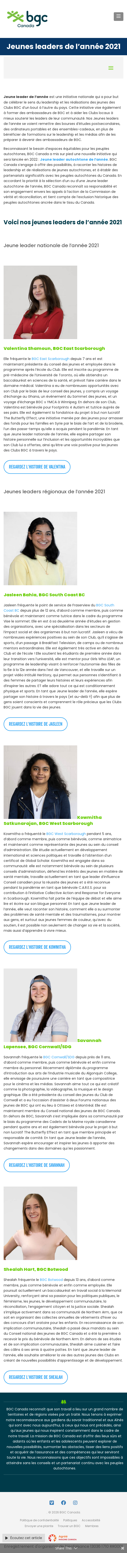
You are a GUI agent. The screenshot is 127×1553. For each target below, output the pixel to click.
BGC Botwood (51, 1279)
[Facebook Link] (63, 1503)
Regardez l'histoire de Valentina (37, 467)
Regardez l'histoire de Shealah (36, 1377)
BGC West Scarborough (66, 833)
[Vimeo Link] (51, 1503)
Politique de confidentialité (39, 1520)
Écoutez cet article (23, 1537)
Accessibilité (91, 1520)
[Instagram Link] (75, 1503)
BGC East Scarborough (51, 358)
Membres (92, 1526)
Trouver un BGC (69, 1526)
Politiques (70, 1520)
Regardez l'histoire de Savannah (36, 1165)
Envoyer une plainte (39, 1526)
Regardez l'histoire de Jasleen (35, 724)
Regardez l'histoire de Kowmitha (37, 947)
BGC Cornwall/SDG (59, 1057)
